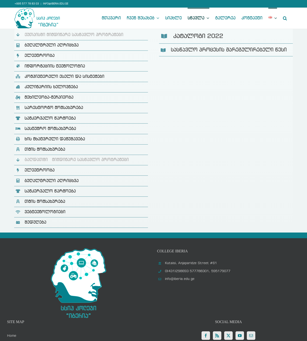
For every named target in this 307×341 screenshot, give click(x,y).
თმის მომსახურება (45, 149)
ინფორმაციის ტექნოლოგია (55, 66)
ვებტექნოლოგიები (45, 212)
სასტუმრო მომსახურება (50, 129)
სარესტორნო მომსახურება (54, 108)
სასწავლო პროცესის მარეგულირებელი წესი (229, 50)
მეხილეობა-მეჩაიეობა (49, 97)
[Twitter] (228, 335)
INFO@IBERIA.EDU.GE (55, 4)
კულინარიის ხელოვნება (51, 87)
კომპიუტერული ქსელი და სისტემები (64, 77)
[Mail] (251, 335)
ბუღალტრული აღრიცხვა (52, 45)
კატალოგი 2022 (198, 36)
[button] (285, 18)
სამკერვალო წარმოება (50, 118)
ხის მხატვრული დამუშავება (55, 139)
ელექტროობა (40, 56)
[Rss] (217, 335)
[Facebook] (206, 335)
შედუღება (35, 222)
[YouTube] (240, 335)
